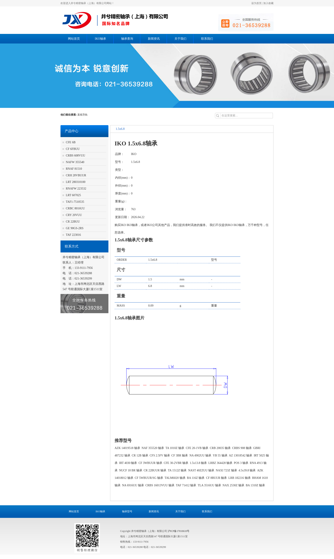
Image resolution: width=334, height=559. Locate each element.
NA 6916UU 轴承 (133, 485)
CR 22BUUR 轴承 (155, 470)
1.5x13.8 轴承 (198, 463)
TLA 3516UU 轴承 (209, 485)
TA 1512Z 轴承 (177, 470)
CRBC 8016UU (75, 208)
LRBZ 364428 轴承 (220, 463)
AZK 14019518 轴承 (127, 448)
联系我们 (207, 38)
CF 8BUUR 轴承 (216, 477)
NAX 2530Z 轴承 (233, 485)
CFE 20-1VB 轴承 (197, 448)
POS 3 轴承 (241, 463)
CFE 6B (71, 142)
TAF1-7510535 (75, 201)
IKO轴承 (100, 38)
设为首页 (256, 3)
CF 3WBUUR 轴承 (150, 463)
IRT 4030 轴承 (128, 463)
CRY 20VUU (74, 215)
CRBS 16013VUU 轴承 (159, 485)
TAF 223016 (73, 234)
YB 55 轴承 (220, 455)
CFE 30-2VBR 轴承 (176, 463)
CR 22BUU (73, 221)
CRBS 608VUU (75, 155)
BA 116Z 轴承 (196, 477)
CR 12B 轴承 (140, 455)
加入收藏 (268, 3)
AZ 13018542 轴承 (240, 455)
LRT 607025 (73, 195)
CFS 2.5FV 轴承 (160, 455)
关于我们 (180, 38)
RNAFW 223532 (76, 188)
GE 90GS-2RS (75, 228)
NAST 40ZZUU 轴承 (201, 470)
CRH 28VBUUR (76, 175)
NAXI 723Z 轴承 (226, 470)
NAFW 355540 (75, 162)
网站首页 (74, 38)
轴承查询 (127, 38)
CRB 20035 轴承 (220, 448)
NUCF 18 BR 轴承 (130, 470)
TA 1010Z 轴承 (175, 448)
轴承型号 (127, 511)
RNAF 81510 (74, 168)
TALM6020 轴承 (175, 477)
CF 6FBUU (73, 149)
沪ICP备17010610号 (179, 531)
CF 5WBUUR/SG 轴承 (149, 477)
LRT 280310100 (75, 182)
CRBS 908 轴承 (242, 448)
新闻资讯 (154, 38)
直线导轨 (82, 114)
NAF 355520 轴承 (153, 448)
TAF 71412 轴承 (186, 485)
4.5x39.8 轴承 (247, 470)
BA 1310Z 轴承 (255, 485)
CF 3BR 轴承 (179, 455)
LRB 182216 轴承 (239, 477)
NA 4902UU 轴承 (200, 455)
